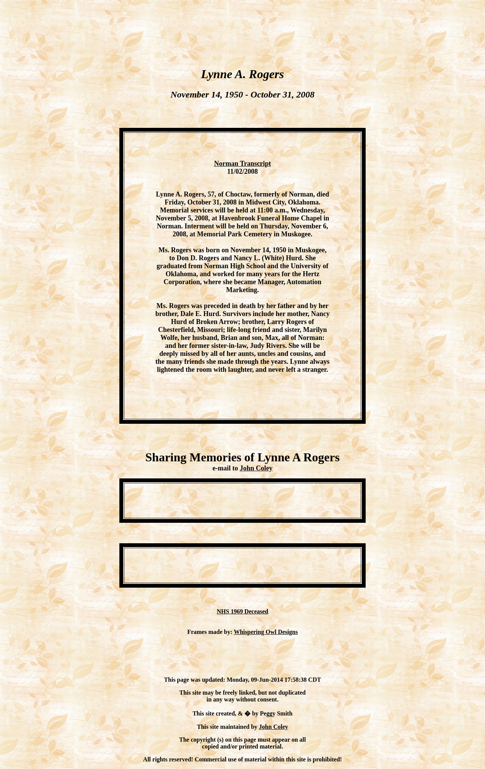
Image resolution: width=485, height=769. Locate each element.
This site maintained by (228, 726)
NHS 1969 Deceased (242, 611)
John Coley (256, 468)
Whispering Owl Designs (266, 632)
